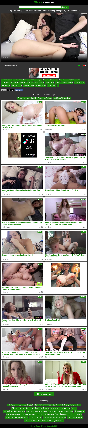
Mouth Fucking (17, 85)
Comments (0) (49, 94)
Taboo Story (51, 85)
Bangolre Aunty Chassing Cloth (37, 411)
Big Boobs (62, 80)
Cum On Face (79, 83)
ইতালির (73, 408)
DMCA (43, 426)
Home (33, 426)
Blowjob (38, 80)
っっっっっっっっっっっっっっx (54, 417)
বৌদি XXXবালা (79, 411)
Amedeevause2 (7, 80)
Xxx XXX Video (30, 421)
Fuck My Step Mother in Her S (70, 405)
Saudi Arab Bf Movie (42, 408)
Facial (16, 83)
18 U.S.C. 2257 (52, 426)
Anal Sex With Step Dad (61, 98)
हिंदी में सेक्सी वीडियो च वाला (43, 405)
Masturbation (39, 83)
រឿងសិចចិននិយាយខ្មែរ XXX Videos (71, 414)
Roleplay (30, 83)
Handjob (71, 80)
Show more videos (44, 394)
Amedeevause (41, 85)
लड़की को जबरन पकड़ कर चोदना (60, 408)
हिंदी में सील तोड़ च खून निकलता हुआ (22, 408)
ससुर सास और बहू (58, 421)
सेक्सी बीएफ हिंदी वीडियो (44, 421)
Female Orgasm (67, 83)
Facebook (18, 90)
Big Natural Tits (7, 83)
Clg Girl (55, 405)
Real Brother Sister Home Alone (17, 417)
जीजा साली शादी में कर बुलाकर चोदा (14, 411)
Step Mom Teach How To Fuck (41, 98)
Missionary (53, 80)
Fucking (22, 83)
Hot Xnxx (40, 414)
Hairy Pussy (49, 83)
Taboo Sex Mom (23, 98)
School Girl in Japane (74, 417)
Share (4, 90)
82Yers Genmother (28, 414)
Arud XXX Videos (35, 417)
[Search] (40, 7)
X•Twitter (11, 90)
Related (36, 94)
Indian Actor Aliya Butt (25, 405)
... (58, 85)
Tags (38, 426)
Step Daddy (6, 85)
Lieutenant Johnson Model (24, 80)
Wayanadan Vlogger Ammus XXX (61, 411)
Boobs (57, 83)
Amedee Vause (28, 85)
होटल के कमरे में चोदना (51, 414)
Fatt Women (12, 405)
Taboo (78, 80)
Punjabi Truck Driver (13, 414)
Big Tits (45, 80)
